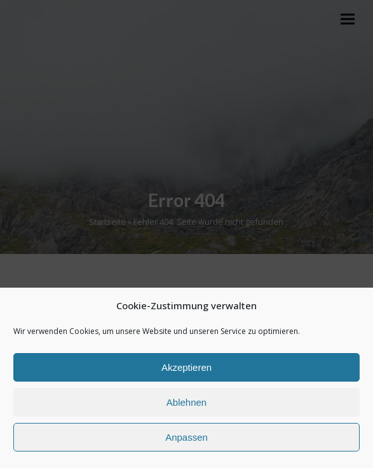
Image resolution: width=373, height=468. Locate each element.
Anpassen (186, 437)
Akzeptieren (186, 367)
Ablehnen (186, 402)
